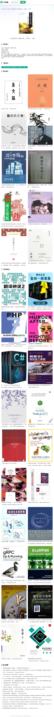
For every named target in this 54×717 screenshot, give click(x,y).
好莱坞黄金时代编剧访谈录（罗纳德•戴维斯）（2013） (40, 224)
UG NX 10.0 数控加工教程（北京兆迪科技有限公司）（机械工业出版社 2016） (39, 386)
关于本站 (33, 715)
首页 (2, 9)
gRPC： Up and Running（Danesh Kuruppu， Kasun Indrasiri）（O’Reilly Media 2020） (13, 581)
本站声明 (37, 715)
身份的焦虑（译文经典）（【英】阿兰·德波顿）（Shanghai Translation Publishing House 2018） (12, 503)
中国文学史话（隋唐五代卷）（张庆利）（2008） (21, 9)
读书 (5, 9)
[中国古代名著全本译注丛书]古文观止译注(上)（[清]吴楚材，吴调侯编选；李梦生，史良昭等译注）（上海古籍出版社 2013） (13, 264)
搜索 (23, 2)
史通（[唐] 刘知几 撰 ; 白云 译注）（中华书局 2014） (39, 108)
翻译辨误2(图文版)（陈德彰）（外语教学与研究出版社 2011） (13, 308)
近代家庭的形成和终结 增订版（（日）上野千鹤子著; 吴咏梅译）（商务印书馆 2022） (13, 186)
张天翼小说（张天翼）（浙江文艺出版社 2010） (12, 658)
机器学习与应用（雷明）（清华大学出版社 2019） (39, 502)
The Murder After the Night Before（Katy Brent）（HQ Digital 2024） (40, 347)
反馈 (27, 36)
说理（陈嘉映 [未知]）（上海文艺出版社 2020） (38, 263)
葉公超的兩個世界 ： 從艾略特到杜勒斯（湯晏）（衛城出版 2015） (40, 147)
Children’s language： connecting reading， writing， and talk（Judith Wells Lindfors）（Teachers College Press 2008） (39, 464)
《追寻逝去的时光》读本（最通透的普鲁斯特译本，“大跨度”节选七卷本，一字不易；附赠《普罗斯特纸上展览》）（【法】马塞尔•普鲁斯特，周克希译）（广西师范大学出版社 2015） (13, 425)
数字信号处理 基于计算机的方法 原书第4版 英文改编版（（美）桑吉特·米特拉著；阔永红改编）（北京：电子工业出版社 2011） (40, 621)
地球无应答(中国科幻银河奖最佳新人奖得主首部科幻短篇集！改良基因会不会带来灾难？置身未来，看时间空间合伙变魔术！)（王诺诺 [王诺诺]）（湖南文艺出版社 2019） (40, 543)
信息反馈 (41, 715)
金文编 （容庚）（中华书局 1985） (9, 108)
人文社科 (8, 9)
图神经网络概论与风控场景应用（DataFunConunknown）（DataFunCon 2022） (38, 659)
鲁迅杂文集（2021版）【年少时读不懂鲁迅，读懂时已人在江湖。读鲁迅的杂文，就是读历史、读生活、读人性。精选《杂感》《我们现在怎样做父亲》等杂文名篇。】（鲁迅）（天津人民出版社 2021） (13, 147)
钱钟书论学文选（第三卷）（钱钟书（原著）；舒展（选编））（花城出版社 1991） (40, 186)
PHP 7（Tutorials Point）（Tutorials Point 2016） (12, 346)
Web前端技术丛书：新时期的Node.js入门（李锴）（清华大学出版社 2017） (40, 425)
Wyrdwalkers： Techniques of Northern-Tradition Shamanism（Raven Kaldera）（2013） (12, 620)
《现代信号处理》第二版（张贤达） (9, 463)
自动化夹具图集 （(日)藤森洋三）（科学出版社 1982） (13, 541)
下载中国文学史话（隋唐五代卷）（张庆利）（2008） (14, 67)
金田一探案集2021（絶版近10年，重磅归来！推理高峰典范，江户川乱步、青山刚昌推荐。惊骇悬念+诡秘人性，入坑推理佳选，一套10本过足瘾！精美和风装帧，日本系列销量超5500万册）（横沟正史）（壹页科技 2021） (40, 308)
